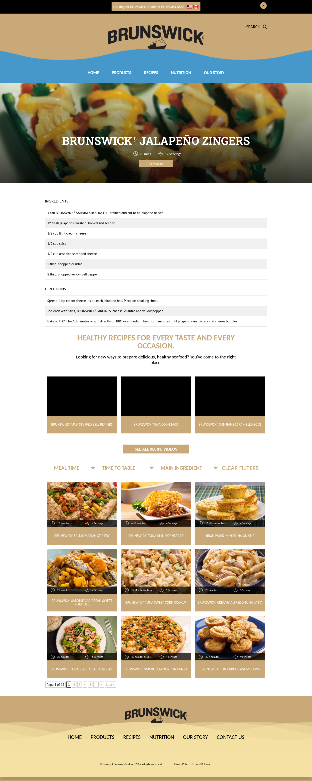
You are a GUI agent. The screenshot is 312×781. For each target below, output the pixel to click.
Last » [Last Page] (110, 684)
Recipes (131, 737)
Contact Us (230, 737)
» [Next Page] (102, 684)
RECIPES (151, 73)
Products (121, 73)
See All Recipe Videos (156, 449)
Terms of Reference (202, 764)
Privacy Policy (181, 764)
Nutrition (181, 73)
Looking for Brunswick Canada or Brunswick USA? (156, 7)
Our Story (214, 73)
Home (93, 73)
